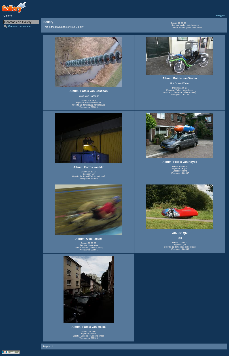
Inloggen (220, 15)
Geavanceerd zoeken (19, 26)
